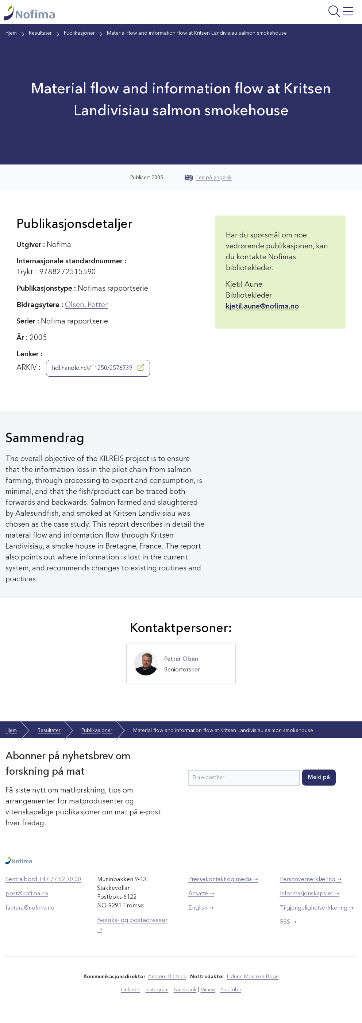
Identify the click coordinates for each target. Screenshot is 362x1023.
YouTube (230, 989)
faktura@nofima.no (29, 908)
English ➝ (200, 908)
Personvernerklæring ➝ (311, 880)
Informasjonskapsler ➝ (309, 894)
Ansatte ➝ (201, 894)
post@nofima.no (26, 894)
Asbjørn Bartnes (167, 976)
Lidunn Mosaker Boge (253, 976)
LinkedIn (130, 989)
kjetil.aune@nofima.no (262, 306)
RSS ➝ (288, 922)
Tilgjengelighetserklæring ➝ (317, 908)
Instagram (157, 989)
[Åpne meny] (297, 14)
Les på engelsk (208, 177)
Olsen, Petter (86, 305)
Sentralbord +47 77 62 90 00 (43, 880)
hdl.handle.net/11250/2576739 (98, 367)
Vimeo (208, 989)
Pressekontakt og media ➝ (223, 880)
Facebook (185, 989)
